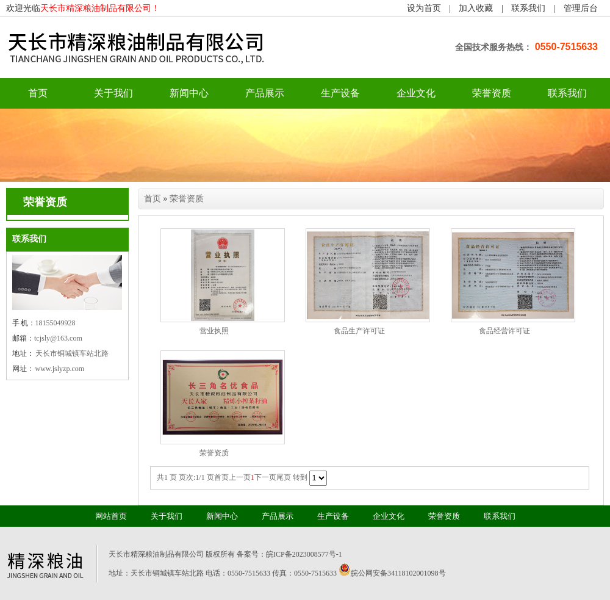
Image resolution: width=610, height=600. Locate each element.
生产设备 (340, 93)
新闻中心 (189, 93)
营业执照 (214, 331)
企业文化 (416, 93)
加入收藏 (476, 8)
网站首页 (111, 516)
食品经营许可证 (504, 331)
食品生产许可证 (359, 331)
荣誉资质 (491, 93)
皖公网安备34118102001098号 (398, 573)
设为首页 (424, 8)
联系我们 (528, 8)
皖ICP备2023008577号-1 (304, 554)
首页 (152, 198)
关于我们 (113, 93)
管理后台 (581, 8)
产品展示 (264, 93)
